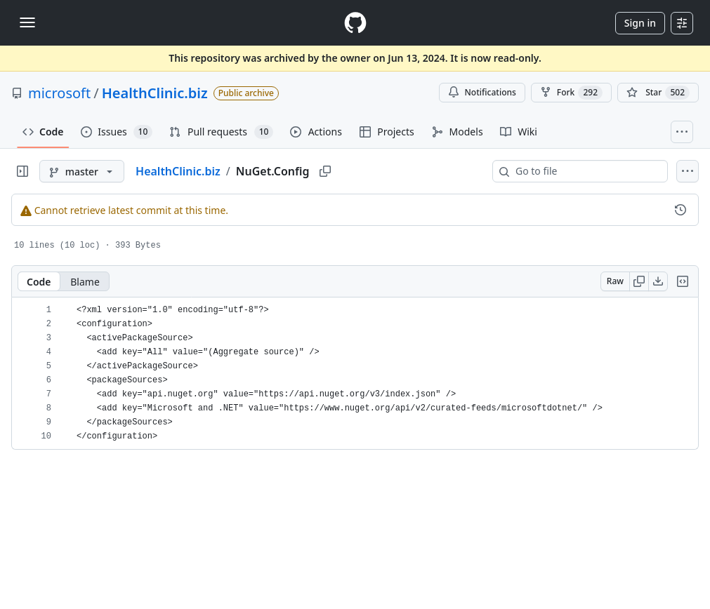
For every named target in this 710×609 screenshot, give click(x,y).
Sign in (640, 22)
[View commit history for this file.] (680, 210)
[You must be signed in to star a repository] (658, 92)
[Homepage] (355, 22)
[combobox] (585, 171)
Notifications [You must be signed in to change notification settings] (482, 92)
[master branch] (81, 171)
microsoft (59, 92)
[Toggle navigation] (27, 22)
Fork (571, 93)
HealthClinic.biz (155, 92)
